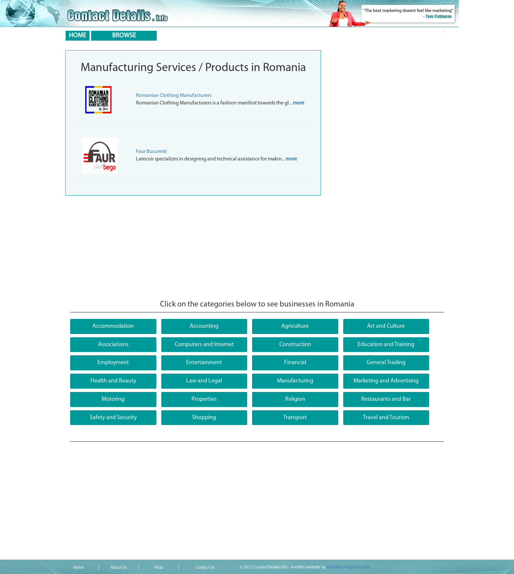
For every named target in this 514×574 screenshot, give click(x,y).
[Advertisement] (193, 248)
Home (78, 567)
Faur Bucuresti (151, 151)
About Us (118, 567)
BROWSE (124, 35)
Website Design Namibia (348, 567)
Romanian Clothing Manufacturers (173, 95)
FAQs (158, 567)
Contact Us (204, 567)
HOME (77, 35)
